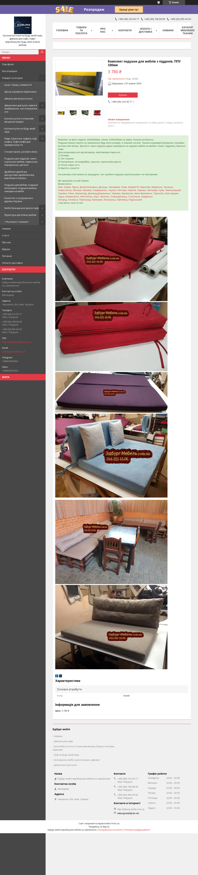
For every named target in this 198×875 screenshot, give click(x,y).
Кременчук (127, 193)
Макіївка (87, 190)
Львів (124, 187)
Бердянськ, (147, 196)
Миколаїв (145, 187)
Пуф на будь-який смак (66, 754)
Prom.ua (115, 823)
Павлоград (84, 199)
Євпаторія (97, 199)
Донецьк (103, 187)
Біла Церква (171, 193)
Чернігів (132, 190)
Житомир (152, 190)
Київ (60, 187)
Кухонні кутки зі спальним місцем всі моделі (18, 120)
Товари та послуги (12, 78)
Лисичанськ (110, 199)
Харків (67, 187)
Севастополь (65, 190)
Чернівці (116, 193)
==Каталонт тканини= (16, 221)
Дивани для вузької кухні (18, 98)
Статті (5, 235)
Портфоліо (8, 64)
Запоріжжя (114, 187)
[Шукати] (42, 52)
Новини (6, 228)
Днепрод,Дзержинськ (99, 193)
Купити (123, 95)
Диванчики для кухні (65, 765)
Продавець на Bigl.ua (99, 826)
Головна (62, 30)
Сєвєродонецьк (119, 196)
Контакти (125, 30)
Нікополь (104, 196)
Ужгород (62, 199)
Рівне (71, 193)
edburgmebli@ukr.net (13, 351)
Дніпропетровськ (88, 187)
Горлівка (62, 193)
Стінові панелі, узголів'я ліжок (20, 151)
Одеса (75, 187)
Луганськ (168, 187)
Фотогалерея (9, 71)
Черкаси (141, 190)
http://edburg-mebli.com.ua (16, 342)
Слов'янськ (134, 196)
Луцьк (61, 196)
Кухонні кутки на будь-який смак (19, 130)
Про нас (6, 242)
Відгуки (6, 249)
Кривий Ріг (133, 187)
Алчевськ (73, 199)
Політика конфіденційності (137, 830)
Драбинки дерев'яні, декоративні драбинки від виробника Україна (19, 175)
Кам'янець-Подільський (129, 199)
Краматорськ (72, 196)
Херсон (112, 190)
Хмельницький (173, 190)
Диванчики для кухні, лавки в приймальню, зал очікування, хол (21, 108)
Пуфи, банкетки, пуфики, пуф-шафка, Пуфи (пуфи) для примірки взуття (20, 141)
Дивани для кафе (63, 741)
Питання (7, 256)
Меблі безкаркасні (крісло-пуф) (21, 208)
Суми (161, 190)
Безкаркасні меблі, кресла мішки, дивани (77, 759)
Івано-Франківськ (143, 193)
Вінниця (77, 190)
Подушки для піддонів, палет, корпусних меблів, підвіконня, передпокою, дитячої (21, 161)
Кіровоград (81, 193)
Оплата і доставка (12, 262)
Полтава (122, 190)
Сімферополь (100, 190)
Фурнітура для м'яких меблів (20, 214)
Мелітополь (86, 196)
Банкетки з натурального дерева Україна (18, 199)
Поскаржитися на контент (110, 830)
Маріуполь (156, 187)
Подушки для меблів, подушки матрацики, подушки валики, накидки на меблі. (21, 188)
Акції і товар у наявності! (18, 84)
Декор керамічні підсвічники (20, 91)
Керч (96, 196)
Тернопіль (158, 193)
